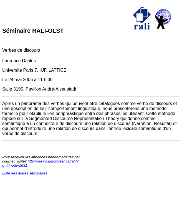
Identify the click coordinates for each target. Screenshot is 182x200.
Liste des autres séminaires (24, 173)
